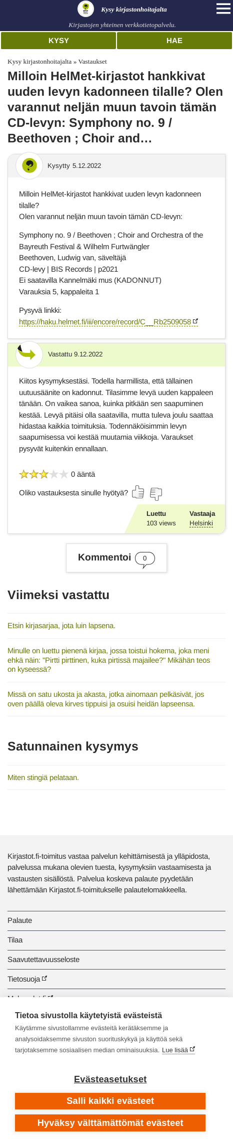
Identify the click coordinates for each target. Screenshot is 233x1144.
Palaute (20, 920)
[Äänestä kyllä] (138, 491)
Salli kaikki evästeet (110, 1101)
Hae (174, 40)
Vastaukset (92, 61)
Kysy (58, 40)
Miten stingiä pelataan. (43, 777)
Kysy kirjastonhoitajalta (40, 61)
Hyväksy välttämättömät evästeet (111, 1123)
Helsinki (201, 523)
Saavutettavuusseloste (44, 959)
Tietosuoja (24, 979)
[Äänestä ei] (155, 494)
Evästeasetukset (110, 1079)
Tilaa (15, 939)
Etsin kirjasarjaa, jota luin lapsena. (62, 625)
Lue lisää (175, 1050)
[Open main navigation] (223, 9)
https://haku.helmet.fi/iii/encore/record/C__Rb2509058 (105, 321)
